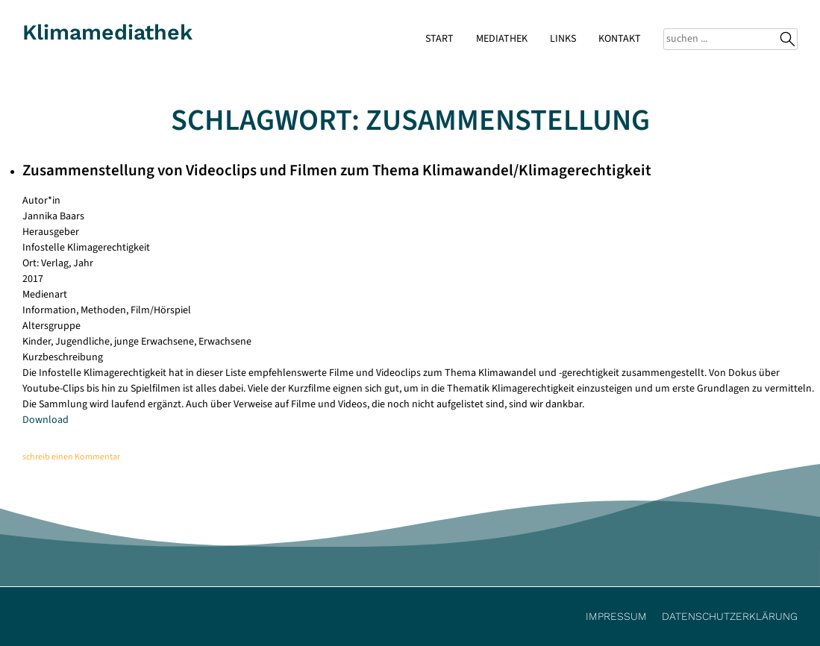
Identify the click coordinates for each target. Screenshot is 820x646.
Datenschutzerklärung (730, 616)
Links (563, 38)
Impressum (616, 616)
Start (439, 38)
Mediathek (502, 38)
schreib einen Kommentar (71, 457)
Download (45, 420)
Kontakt (619, 38)
